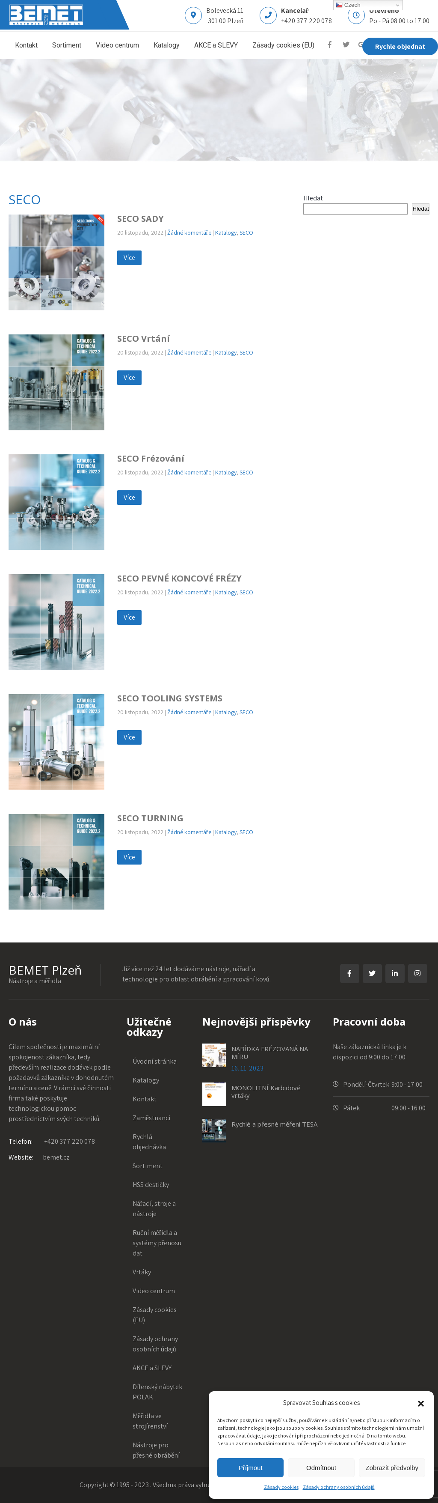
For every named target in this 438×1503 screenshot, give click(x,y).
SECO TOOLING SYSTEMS (169, 698)
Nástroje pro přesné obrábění (156, 1450)
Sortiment (66, 45)
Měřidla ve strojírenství (150, 1421)
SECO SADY (140, 218)
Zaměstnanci (152, 1117)
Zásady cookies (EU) (283, 45)
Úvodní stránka (155, 1061)
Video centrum (117, 45)
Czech (348, 5)
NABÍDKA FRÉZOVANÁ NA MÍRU (269, 1052)
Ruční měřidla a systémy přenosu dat (157, 1243)
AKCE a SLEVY (216, 45)
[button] (421, 1403)
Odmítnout (321, 1467)
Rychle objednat (400, 46)
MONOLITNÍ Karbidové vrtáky (266, 1091)
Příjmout (251, 1467)
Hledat (313, 198)
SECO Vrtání (143, 338)
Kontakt (26, 45)
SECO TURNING (150, 818)
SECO (246, 232)
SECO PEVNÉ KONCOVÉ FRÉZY (179, 578)
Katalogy (167, 45)
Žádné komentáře (189, 232)
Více (129, 257)
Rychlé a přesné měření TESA (274, 1124)
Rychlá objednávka (149, 1141)
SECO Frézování (150, 458)
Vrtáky (142, 1271)
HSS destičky (151, 1184)
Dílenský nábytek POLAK (158, 1392)
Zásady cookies (281, 1487)
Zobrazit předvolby (392, 1467)
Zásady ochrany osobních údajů (339, 1487)
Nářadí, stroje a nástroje (154, 1208)
